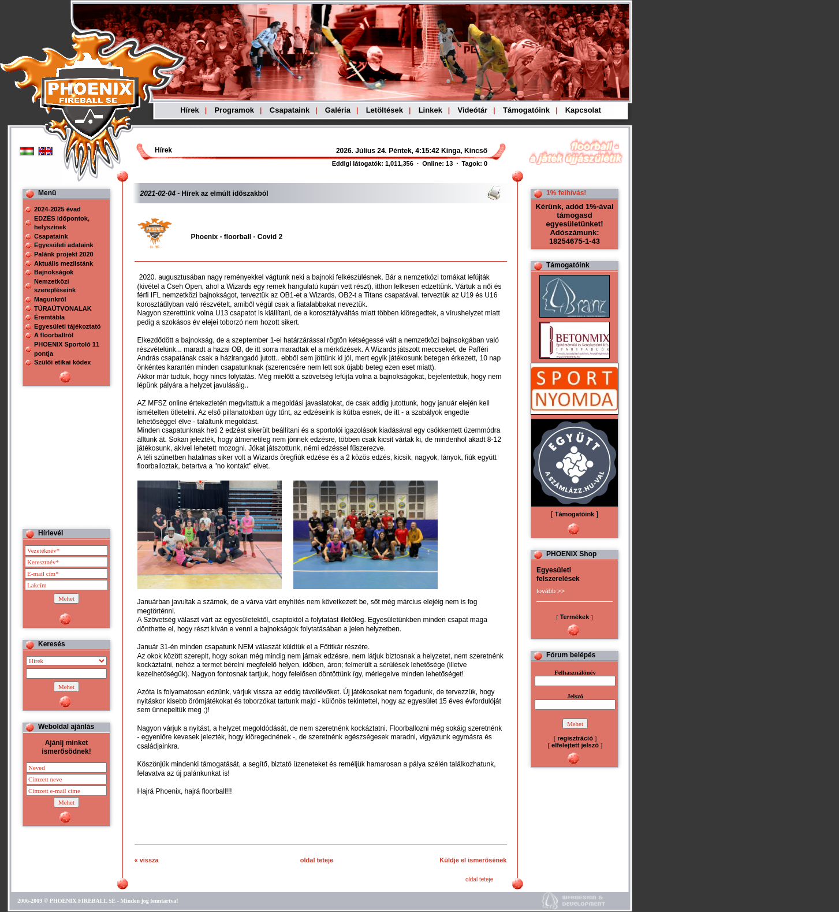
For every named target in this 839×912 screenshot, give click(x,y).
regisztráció (575, 738)
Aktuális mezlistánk (63, 263)
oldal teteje (316, 860)
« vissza (147, 860)
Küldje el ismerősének (472, 860)
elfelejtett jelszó (575, 745)
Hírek (189, 110)
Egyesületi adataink (64, 244)
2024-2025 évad (57, 209)
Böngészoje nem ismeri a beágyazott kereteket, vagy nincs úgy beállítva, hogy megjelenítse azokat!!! (382, 151)
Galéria (337, 110)
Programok (234, 110)
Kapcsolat (583, 110)
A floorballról (53, 335)
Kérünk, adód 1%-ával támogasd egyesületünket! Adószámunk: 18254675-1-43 (574, 223)
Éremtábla (49, 317)
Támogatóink (526, 110)
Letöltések (384, 110)
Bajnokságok (53, 272)
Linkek (430, 110)
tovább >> (550, 590)
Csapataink (290, 110)
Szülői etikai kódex (62, 362)
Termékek (575, 616)
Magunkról (50, 299)
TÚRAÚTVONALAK (63, 308)
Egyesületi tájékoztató (67, 326)
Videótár (473, 110)
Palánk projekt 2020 (64, 254)
